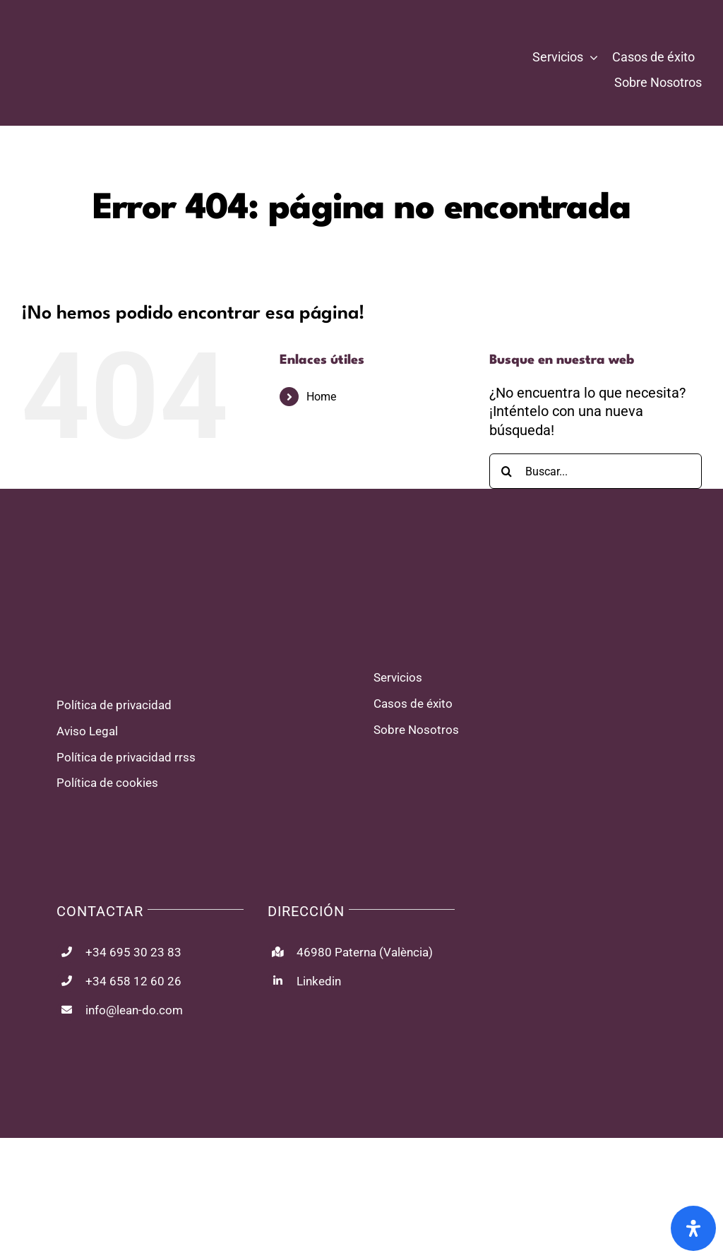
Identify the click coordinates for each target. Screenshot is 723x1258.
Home (321, 396)
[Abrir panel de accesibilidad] (693, 1228)
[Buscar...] (595, 471)
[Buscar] (507, 471)
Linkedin (319, 981)
